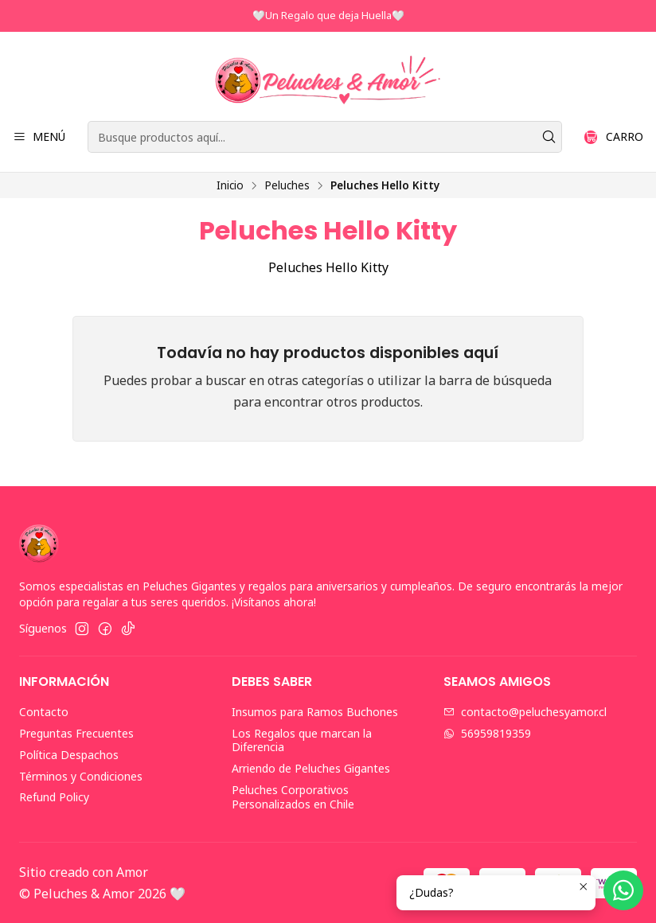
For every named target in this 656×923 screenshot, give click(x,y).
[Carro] (613, 137)
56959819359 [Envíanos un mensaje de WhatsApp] (487, 733)
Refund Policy (54, 796)
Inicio (230, 185)
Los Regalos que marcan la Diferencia (302, 740)
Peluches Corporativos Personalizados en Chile (293, 797)
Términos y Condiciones (81, 776)
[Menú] (39, 137)
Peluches (287, 185)
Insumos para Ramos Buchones (315, 711)
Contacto (43, 711)
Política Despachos (69, 754)
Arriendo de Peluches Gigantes (311, 768)
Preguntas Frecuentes (76, 733)
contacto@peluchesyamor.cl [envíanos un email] (525, 711)
